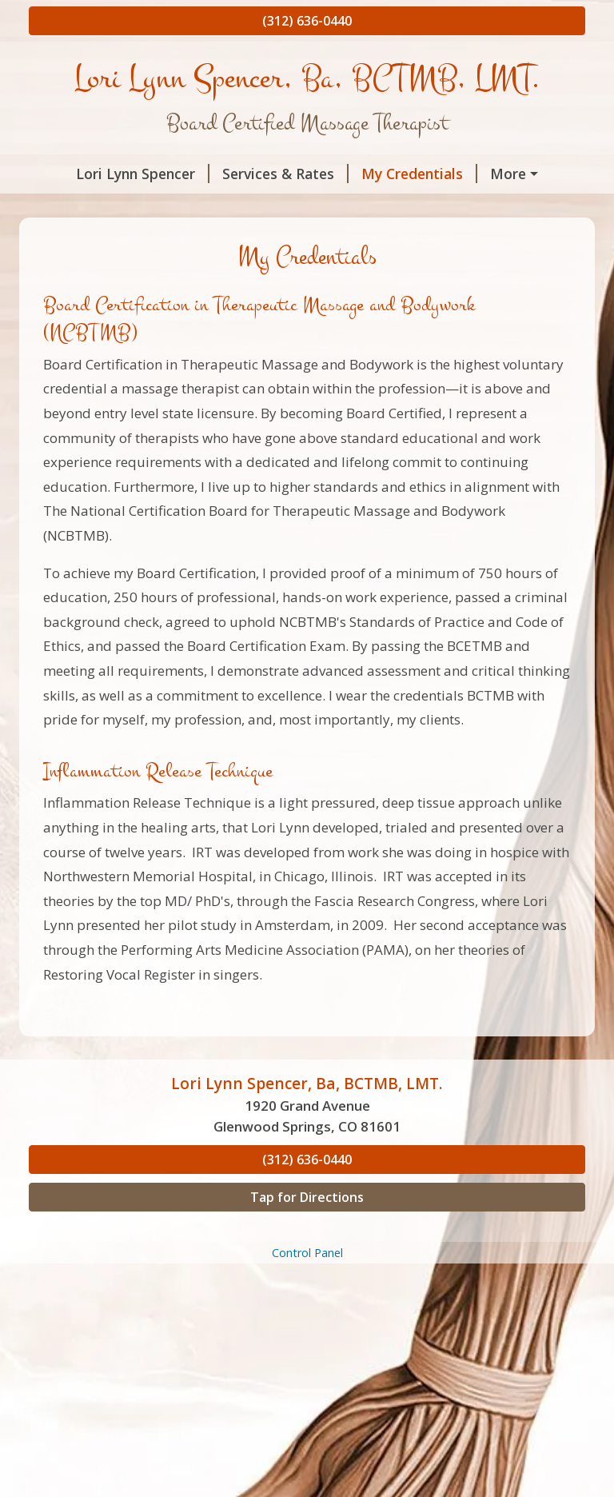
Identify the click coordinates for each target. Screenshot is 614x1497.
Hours (70, 208)
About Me (497, 173)
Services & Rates (251, 173)
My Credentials (385, 173)
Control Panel (307, 1286)
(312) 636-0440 (307, 21)
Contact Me (149, 208)
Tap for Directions (307, 1231)
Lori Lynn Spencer (108, 173)
